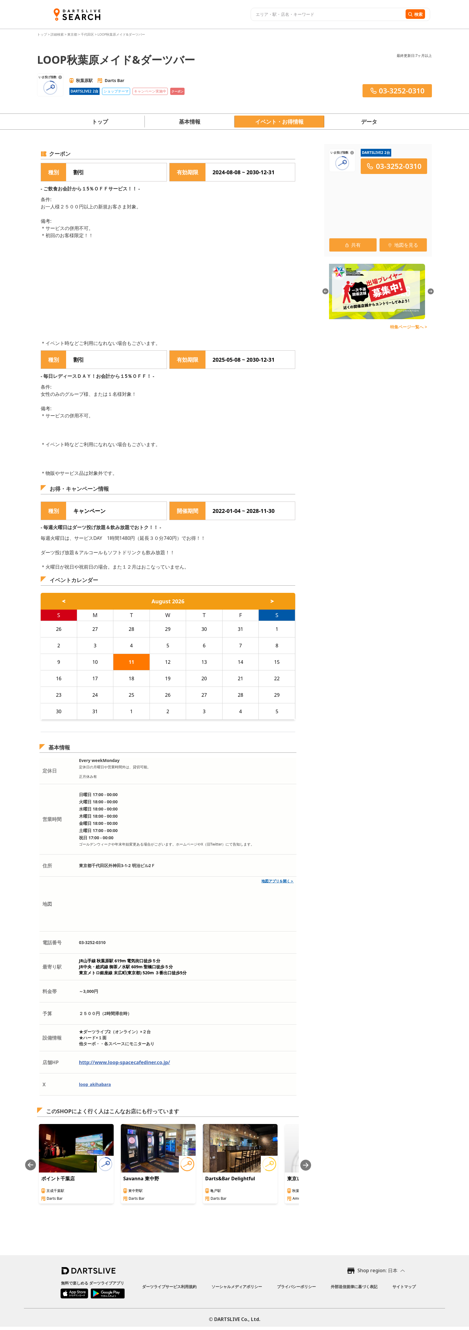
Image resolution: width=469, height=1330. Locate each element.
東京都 (72, 34)
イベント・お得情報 (279, 121)
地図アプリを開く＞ (277, 881)
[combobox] (327, 14)
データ (369, 121)
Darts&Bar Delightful (230, 1178)
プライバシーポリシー (296, 1286)
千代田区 (87, 34)
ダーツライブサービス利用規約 (169, 1286)
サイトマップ (404, 1286)
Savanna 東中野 (141, 1178)
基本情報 (189, 121)
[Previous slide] (30, 1165)
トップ (42, 34)
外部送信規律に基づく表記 (354, 1286)
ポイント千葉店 (58, 1178)
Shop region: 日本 (377, 1270)
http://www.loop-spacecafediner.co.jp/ (124, 1062)
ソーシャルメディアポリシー (236, 1286)
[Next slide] (306, 1165)
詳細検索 (58, 34)
